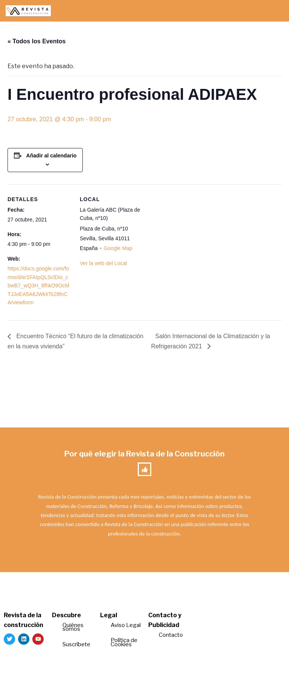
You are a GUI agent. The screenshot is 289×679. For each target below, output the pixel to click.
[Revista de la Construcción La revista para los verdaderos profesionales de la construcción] (28, 10)
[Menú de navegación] (274, 11)
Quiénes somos (73, 627)
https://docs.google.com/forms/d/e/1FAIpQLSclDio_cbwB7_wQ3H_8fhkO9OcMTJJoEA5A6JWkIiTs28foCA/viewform (38, 285)
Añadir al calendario (51, 156)
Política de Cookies (124, 642)
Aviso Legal (126, 625)
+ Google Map (115, 248)
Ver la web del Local (103, 263)
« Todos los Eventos (36, 41)
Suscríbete (76, 644)
